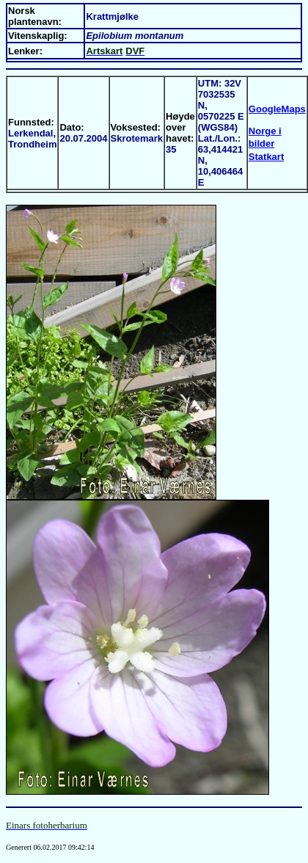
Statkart (266, 156)
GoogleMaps (277, 108)
